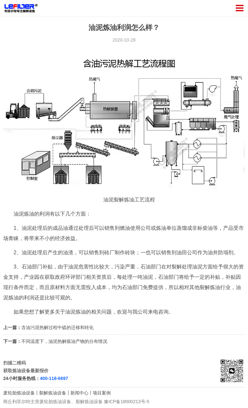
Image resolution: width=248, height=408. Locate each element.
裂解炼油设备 (52, 393)
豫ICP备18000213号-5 (126, 401)
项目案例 (102, 393)
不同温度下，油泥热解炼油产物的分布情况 (64, 341)
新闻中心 (79, 393)
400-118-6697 (54, 378)
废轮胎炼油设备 (19, 393)
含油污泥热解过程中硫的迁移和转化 (57, 327)
